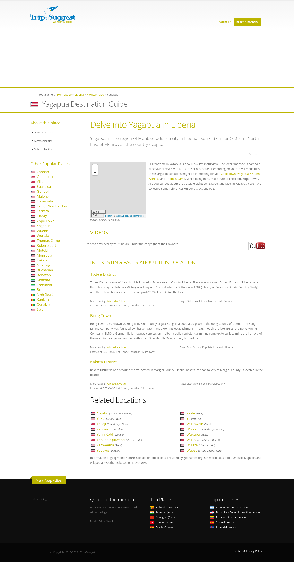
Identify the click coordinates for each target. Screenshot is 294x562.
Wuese (204, 450)
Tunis (161, 522)
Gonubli (43, 191)
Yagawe (108, 450)
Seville (161, 527)
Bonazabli (44, 275)
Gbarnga (44, 265)
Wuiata (201, 445)
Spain (222, 522)
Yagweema (109, 445)
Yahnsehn (110, 429)
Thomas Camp (48, 240)
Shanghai (163, 517)
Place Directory (247, 22)
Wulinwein (199, 423)
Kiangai (43, 216)
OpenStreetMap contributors (130, 216)
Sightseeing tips (43, 141)
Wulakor (205, 429)
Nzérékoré (45, 294)
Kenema (43, 279)
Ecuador (228, 517)
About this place (44, 132)
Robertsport (46, 245)
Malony (43, 196)
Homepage (224, 22)
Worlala (43, 235)
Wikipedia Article (116, 301)
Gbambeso (45, 176)
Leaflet (108, 216)
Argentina (229, 507)
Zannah (43, 171)
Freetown (44, 284)
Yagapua (44, 225)
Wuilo (203, 439)
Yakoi (109, 418)
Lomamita (45, 201)
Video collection (43, 149)
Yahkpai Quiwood (119, 439)
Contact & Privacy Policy (247, 551)
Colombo (165, 507)
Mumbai (162, 512)
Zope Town (45, 220)
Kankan (43, 299)
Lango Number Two (52, 206)
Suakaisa (44, 186)
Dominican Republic (235, 512)
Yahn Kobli (110, 434)
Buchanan (45, 270)
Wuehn (42, 230)
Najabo (114, 413)
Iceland (223, 527)
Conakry (43, 304)
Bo (39, 289)
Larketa (43, 211)
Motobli (43, 250)
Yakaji (113, 423)
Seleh (41, 309)
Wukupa (197, 434)
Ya (194, 418)
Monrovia (44, 255)
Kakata (42, 260)
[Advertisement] (123, 58)
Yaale (195, 413)
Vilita (41, 181)
